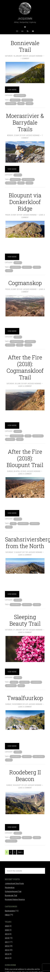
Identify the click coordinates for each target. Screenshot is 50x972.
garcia (14, 682)
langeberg (10, 103)
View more (12, 90)
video (29, 103)
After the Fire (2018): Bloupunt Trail (25, 458)
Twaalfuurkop (25, 698)
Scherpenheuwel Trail (13, 891)
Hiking (18, 175)
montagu (27, 267)
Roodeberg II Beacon (25, 776)
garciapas (24, 682)
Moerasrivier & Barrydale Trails (25, 122)
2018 (7, 938)
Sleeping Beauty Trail (25, 620)
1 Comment (25, 58)
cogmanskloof (17, 341)
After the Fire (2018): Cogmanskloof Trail (25, 367)
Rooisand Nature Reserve (15, 899)
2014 (7, 954)
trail (21, 103)
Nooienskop (9, 887)
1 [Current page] (6, 852)
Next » (20, 852)
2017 (7, 942)
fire (28, 436)
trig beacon (11, 841)
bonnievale (27, 100)
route (37, 267)
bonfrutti (15, 100)
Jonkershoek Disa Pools (14, 883)
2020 (7, 930)
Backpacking (20, 95)
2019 (7, 934)
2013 (7, 958)
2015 (7, 950)
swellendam (39, 756)
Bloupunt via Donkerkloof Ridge (25, 202)
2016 (7, 946)
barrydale (15, 179)
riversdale (11, 685)
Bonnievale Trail (25, 46)
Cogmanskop (25, 283)
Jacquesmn (25, 18)
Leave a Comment (25, 386)
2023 (7, 926)
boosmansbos (28, 179)
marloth (27, 756)
